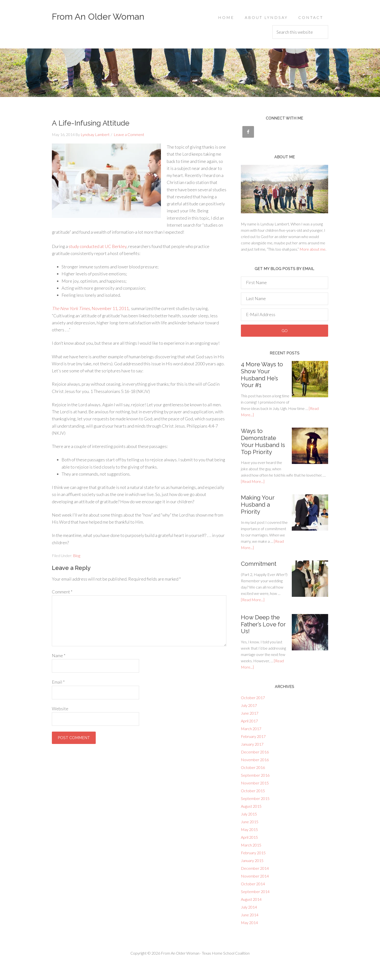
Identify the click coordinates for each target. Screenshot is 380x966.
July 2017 (249, 705)
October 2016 (253, 767)
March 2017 (251, 728)
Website (60, 708)
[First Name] (284, 283)
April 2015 (249, 837)
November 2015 (255, 783)
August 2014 (251, 899)
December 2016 (255, 752)
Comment (62, 591)
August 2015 (251, 806)
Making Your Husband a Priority (257, 504)
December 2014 (255, 868)
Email (58, 682)
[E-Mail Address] (284, 315)
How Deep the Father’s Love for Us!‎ (263, 624)
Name (58, 655)
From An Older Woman (98, 16)
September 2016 (255, 775)
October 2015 (253, 790)
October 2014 (253, 883)
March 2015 (251, 845)
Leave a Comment (129, 134)
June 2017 (249, 713)
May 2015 (249, 829)
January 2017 (252, 744)
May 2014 (249, 922)
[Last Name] (284, 299)
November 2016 (255, 759)
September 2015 (255, 798)
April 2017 (249, 721)
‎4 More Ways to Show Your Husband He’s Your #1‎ (262, 375)
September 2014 (255, 891)
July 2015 (249, 814)
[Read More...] (252, 481)
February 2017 (253, 736)
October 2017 (253, 697)
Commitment (258, 563)
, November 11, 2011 (90, 308)
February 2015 (253, 852)
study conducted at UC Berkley (98, 246)
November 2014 (255, 876)
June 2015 (249, 821)
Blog (76, 555)
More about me (312, 249)
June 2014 (249, 914)
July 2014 (249, 907)
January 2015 (252, 860)
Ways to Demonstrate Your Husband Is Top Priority (263, 441)
